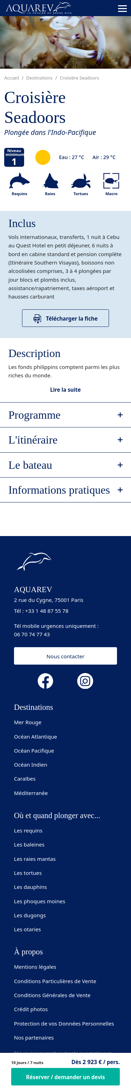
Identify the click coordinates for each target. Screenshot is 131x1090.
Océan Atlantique (35, 736)
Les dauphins (30, 886)
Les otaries (27, 929)
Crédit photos (31, 1009)
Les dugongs (30, 915)
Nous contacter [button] (65, 656)
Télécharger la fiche (66, 319)
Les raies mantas (35, 858)
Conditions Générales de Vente (52, 995)
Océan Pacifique (34, 750)
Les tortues (28, 872)
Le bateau (30, 465)
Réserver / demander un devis (65, 1077)
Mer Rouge (28, 722)
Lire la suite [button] (65, 389)
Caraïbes (25, 778)
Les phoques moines (39, 901)
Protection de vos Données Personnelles (64, 1023)
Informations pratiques (59, 490)
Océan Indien (30, 764)
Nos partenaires (34, 1037)
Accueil (11, 78)
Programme (34, 415)
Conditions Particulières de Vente (55, 981)
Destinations (39, 78)
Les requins (28, 830)
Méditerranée (31, 792)
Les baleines (29, 844)
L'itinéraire (33, 439)
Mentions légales (35, 966)
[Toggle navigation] (122, 8)
